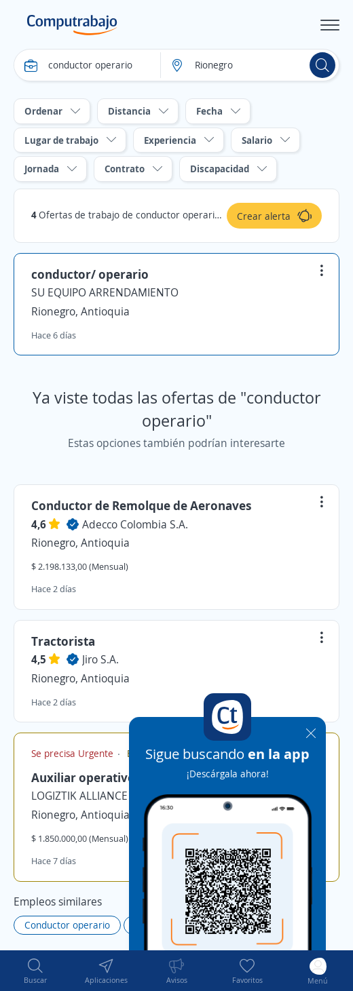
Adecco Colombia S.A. (135, 524)
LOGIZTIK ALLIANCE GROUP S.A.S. (113, 795)
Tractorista (63, 641)
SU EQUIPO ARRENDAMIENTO (105, 292)
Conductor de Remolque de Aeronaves (141, 505)
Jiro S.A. (100, 659)
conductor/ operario (90, 274)
